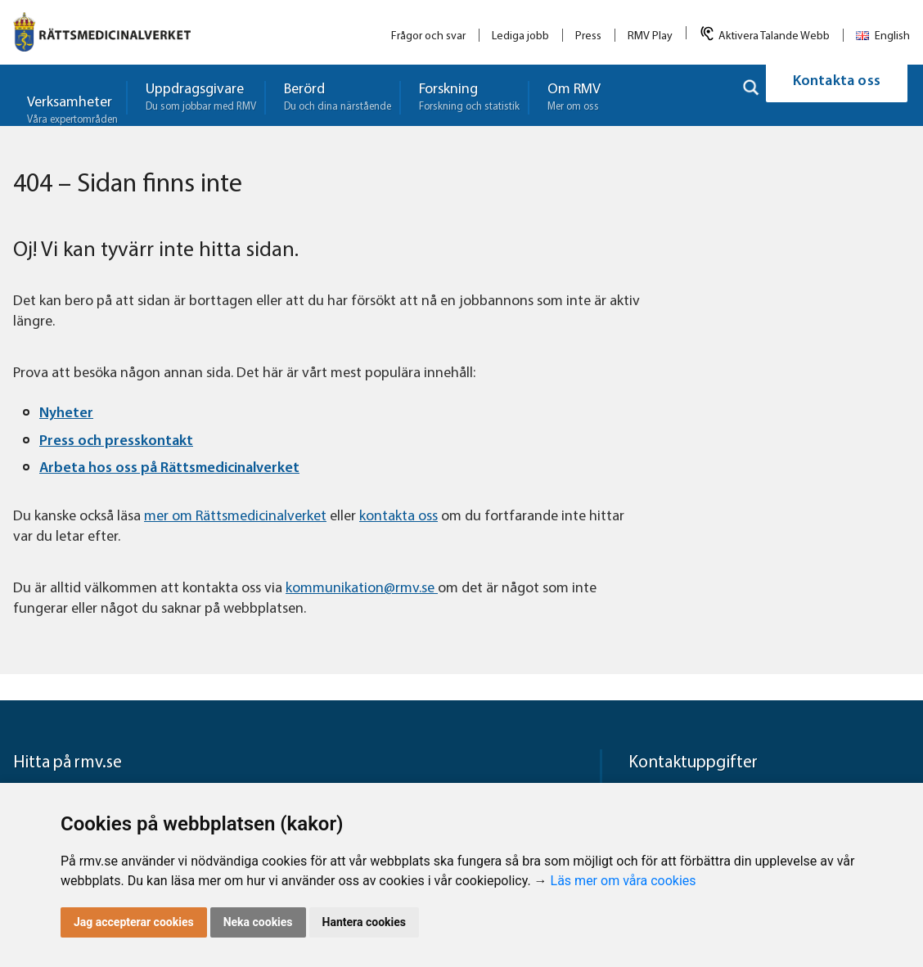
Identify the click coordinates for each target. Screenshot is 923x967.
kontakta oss (398, 516)
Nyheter (66, 413)
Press (588, 36)
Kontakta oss (836, 95)
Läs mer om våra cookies (623, 880)
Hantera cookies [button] (364, 922)
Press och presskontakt (116, 441)
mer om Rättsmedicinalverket (235, 516)
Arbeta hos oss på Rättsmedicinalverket (169, 468)
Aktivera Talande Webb (774, 36)
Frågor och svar (428, 36)
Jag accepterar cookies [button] (134, 922)
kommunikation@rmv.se (362, 588)
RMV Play (650, 36)
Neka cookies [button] (258, 922)
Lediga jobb (520, 36)
